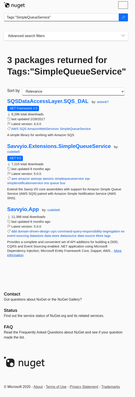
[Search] (123, 17)
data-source (86, 236)
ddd (14, 231)
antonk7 (103, 102)
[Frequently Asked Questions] (8, 326)
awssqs (36, 178)
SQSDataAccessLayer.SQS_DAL (48, 101)
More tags (103, 236)
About (38, 387)
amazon (24, 178)
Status (10, 310)
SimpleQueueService (75, 129)
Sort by (13, 90)
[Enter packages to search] (61, 17)
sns (46, 183)
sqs (87, 178)
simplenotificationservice (25, 183)
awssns (48, 178)
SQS (23, 129)
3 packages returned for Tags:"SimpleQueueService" (66, 65)
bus (62, 183)
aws (14, 178)
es (122, 231)
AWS (15, 129)
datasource (68, 236)
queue (54, 183)
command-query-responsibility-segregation (89, 231)
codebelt (13, 152)
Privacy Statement (84, 387)
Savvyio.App (23, 209)
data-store (51, 236)
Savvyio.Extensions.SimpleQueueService (59, 146)
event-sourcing (18, 236)
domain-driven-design (34, 231)
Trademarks (110, 387)
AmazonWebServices (43, 129)
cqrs (53, 231)
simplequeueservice (69, 178)
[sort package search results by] (73, 92)
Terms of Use (56, 387)
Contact (12, 294)
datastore (37, 236)
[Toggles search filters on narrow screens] (123, 36)
